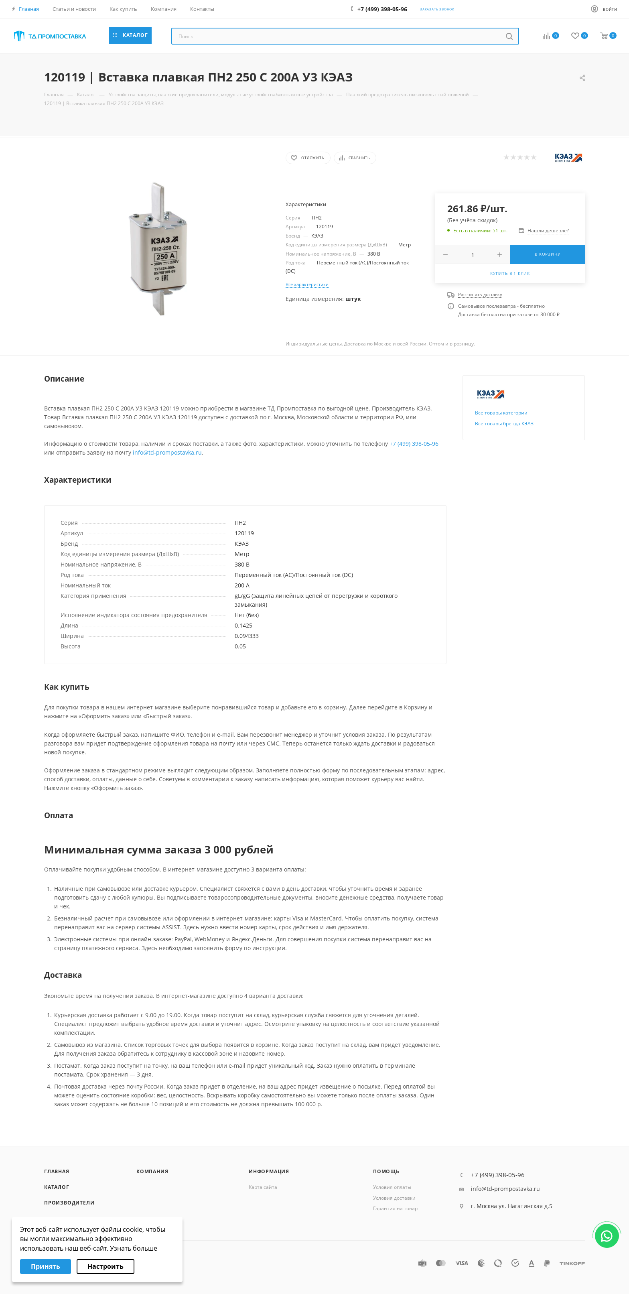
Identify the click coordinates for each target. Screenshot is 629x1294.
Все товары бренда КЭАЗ (504, 423)
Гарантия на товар (395, 1208)
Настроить (105, 1266)
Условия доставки (394, 1197)
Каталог (56, 1187)
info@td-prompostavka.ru (167, 452)
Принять (45, 1266)
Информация (269, 1171)
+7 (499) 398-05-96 (414, 443)
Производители (69, 1202)
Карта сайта (263, 1187)
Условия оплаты (392, 1187)
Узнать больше (133, 1248)
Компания (152, 1171)
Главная (56, 1171)
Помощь (386, 1171)
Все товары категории (501, 412)
